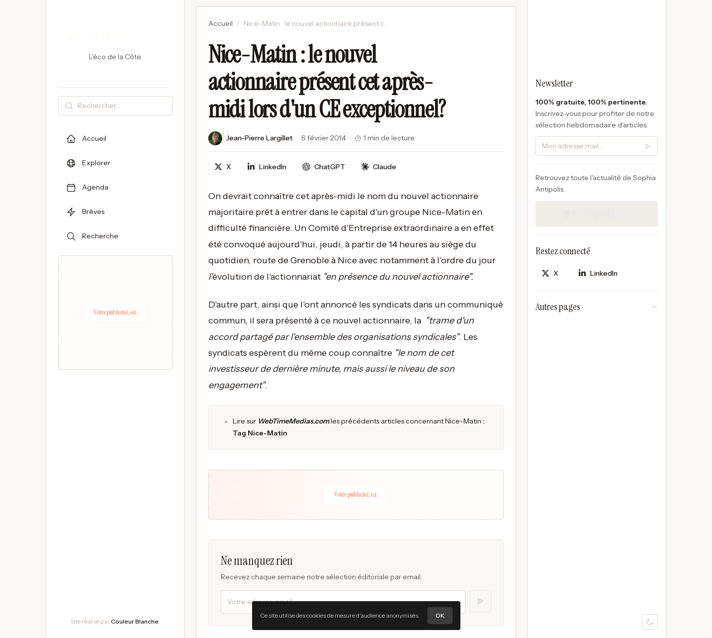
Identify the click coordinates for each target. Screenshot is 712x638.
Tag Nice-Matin (260, 432)
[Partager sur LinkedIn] (266, 167)
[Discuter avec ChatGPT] (323, 167)
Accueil (220, 23)
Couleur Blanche (135, 621)
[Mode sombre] (650, 622)
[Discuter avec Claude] (378, 167)
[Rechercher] (123, 106)
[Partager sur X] (222, 167)
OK (440, 615)
